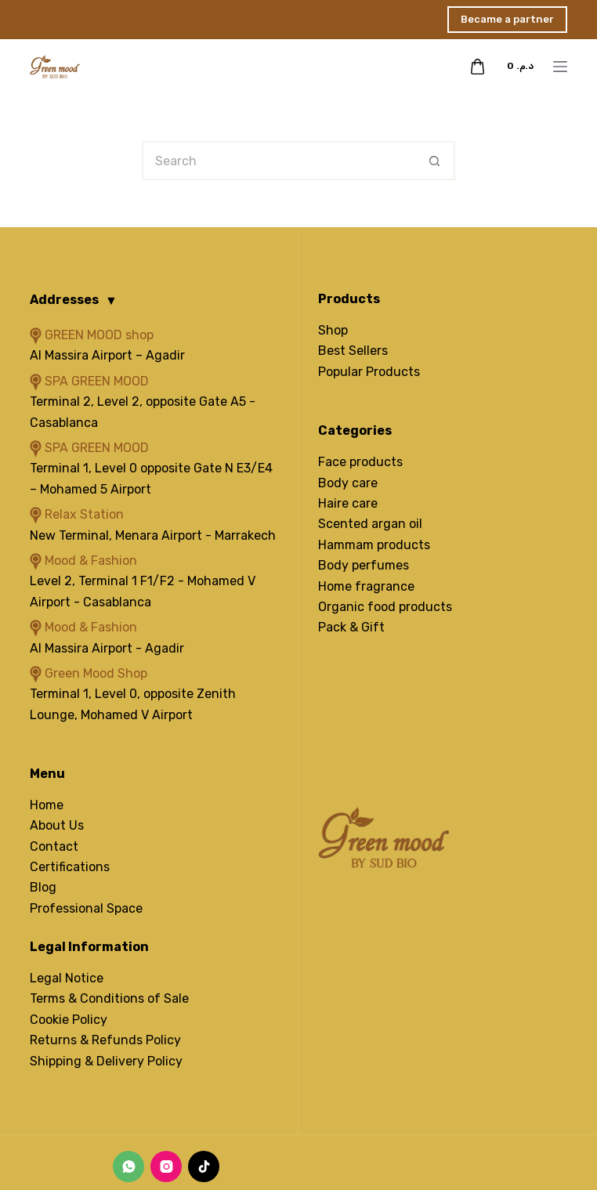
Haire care (348, 503)
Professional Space (86, 908)
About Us (57, 825)
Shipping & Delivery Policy (106, 1061)
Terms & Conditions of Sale (109, 998)
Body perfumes (363, 565)
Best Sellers (353, 350)
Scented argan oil (370, 523)
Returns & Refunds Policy (105, 1040)
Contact (54, 846)
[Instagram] (166, 1166)
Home (46, 805)
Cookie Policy (68, 1019)
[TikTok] (203, 1166)
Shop (333, 330)
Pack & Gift (351, 627)
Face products (360, 461)
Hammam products (374, 544)
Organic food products (385, 606)
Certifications (70, 866)
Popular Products (369, 371)
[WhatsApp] (128, 1166)
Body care (348, 483)
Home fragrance (366, 586)
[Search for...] (279, 160)
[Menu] (560, 67)
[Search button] (435, 160)
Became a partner (507, 19)
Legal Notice (66, 978)
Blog (43, 887)
